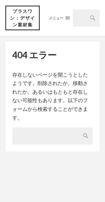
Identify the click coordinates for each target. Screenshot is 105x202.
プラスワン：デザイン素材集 (22, 17)
